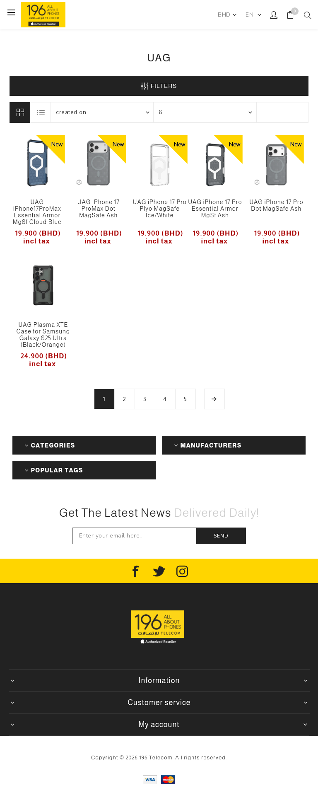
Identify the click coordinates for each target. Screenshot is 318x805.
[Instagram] (182, 571)
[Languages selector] (253, 15)
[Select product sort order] (102, 112)
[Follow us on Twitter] (159, 571)
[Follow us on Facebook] (135, 571)
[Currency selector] (227, 15)
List (41, 112)
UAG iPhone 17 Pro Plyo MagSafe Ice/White (160, 209)
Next (214, 399)
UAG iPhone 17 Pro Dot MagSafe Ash (276, 205)
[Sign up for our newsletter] (134, 536)
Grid (20, 112)
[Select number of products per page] (205, 112)
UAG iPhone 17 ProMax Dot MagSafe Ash (98, 209)
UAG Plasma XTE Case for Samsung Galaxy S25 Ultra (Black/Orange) (43, 334)
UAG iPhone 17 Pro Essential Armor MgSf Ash (215, 209)
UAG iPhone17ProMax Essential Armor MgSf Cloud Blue (37, 212)
